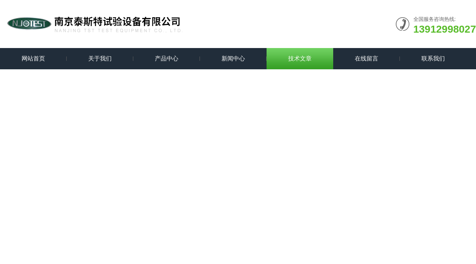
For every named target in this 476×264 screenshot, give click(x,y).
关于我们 (100, 58)
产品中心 (166, 58)
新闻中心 (233, 58)
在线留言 (366, 58)
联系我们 (433, 58)
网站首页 (33, 58)
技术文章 (300, 58)
